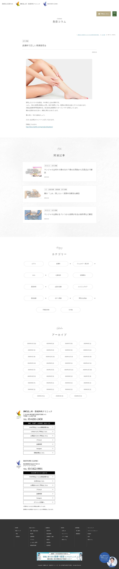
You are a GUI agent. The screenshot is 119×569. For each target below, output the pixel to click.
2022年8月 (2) (69, 362)
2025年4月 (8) (50, 336)
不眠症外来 (46, 299)
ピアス (34, 264)
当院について (18, 517)
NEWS (62, 514)
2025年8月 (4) (50, 329)
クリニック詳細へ (39, 488)
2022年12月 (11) (68, 356)
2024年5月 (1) (69, 349)
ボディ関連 (58, 290)
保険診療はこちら (39, 439)
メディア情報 (65, 523)
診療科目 (48, 514)
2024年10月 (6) (87, 343)
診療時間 (39, 430)
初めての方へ (32, 514)
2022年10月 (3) (32, 362)
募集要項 (78, 520)
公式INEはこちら (39, 467)
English (89, 520)
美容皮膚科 (49, 520)
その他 (71, 299)
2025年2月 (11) (87, 336)
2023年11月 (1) (87, 349)
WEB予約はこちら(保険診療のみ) (39, 413)
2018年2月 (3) (78, 382)
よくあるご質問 (34, 528)
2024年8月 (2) (50, 349)
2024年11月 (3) (69, 343)
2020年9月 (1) (87, 369)
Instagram (39, 435)
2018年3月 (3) (59, 382)
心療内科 (58, 272)
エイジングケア (82, 281)
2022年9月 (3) (50, 362)
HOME (16, 514)
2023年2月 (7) (31, 356)
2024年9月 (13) (32, 349)
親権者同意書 (33, 531)
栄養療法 (82, 272)
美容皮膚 (33, 290)
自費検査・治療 (50, 523)
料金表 (31, 520)
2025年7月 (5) (69, 329)
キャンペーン (65, 520)
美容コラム (64, 525)
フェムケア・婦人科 (83, 264)
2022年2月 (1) (69, 369)
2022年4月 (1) (50, 369)
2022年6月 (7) (31, 369)
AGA (33, 272)
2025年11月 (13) (31, 329)
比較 (88, 523)
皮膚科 (58, 264)
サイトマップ (90, 514)
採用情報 (77, 514)
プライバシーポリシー (92, 517)
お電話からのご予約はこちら (39, 422)
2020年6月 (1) (31, 375)
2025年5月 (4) (31, 336)
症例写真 (49, 531)
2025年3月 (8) (69, 336)
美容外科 (33, 281)
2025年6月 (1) (87, 329)
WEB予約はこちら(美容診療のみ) (39, 463)
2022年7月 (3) (87, 362)
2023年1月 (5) (50, 356)
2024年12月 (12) (50, 343)
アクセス (39, 426)
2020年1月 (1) (41, 382)
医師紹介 (18, 523)
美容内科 (49, 528)
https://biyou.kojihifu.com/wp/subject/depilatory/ (40, 127)
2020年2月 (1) (87, 375)
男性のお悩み (83, 290)
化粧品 (48, 525)
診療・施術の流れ (34, 517)
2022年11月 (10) (87, 356)
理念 (17, 520)
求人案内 (78, 517)
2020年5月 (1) (50, 375)
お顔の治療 (58, 281)
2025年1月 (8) (31, 343)
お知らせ (64, 517)
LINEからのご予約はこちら (39, 418)
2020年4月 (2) (69, 375)
